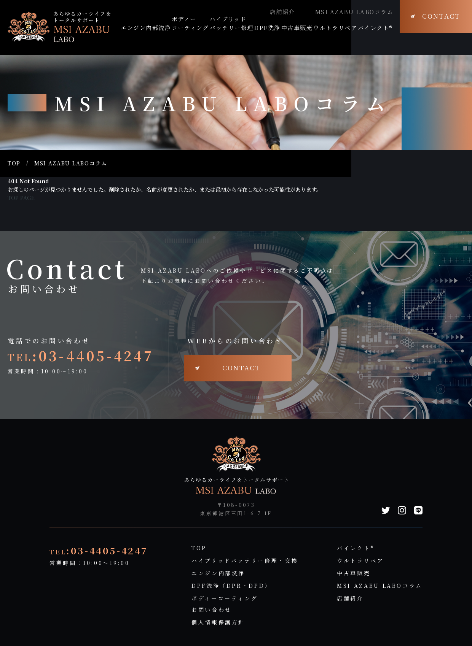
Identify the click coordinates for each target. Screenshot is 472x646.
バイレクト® (356, 548)
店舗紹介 (282, 12)
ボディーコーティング (224, 598)
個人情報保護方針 (218, 622)
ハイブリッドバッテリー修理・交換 (244, 560)
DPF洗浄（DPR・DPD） (231, 585)
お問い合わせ (211, 609)
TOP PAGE (21, 198)
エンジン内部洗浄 (218, 573)
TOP (14, 163)
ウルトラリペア (360, 560)
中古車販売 (353, 573)
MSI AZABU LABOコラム (354, 12)
